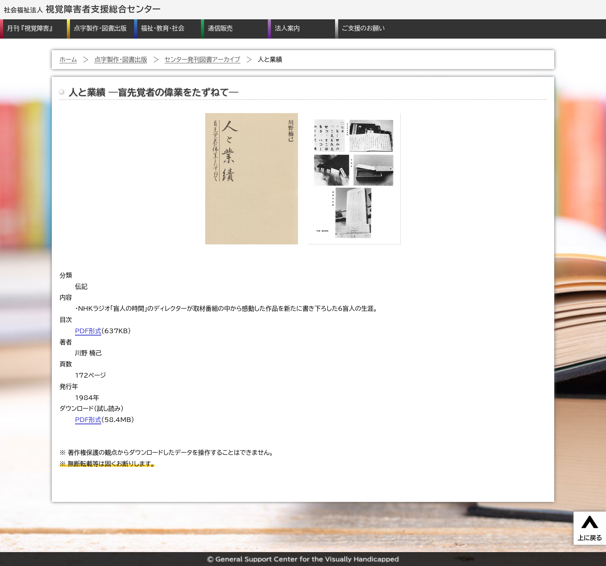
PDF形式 (88, 331)
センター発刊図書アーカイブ (202, 59)
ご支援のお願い (363, 28)
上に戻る (589, 538)
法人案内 (287, 28)
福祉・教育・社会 (162, 28)
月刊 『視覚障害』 (29, 28)
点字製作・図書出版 (100, 28)
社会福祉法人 (82, 10)
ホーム (68, 59)
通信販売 (220, 28)
